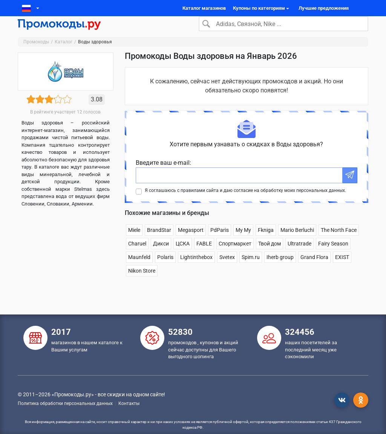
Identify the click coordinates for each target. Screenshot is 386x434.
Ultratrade (299, 256)
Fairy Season (333, 256)
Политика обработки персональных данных (65, 403)
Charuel (137, 256)
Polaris (165, 269)
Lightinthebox (196, 269)
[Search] (283, 29)
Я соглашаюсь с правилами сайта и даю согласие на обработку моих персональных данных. (245, 202)
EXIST (342, 269)
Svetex (227, 269)
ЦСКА (183, 256)
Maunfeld (139, 269)
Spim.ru (251, 269)
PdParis (219, 242)
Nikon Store (141, 283)
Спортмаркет (235, 256)
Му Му (243, 242)
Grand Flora (314, 269)
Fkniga (266, 242)
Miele (134, 242)
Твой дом (269, 256)
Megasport (191, 242)
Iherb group (280, 269)
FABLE (204, 256)
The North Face (339, 242)
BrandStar (159, 242)
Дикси (161, 256)
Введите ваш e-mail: (163, 174)
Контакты (128, 403)
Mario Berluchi (297, 242)
